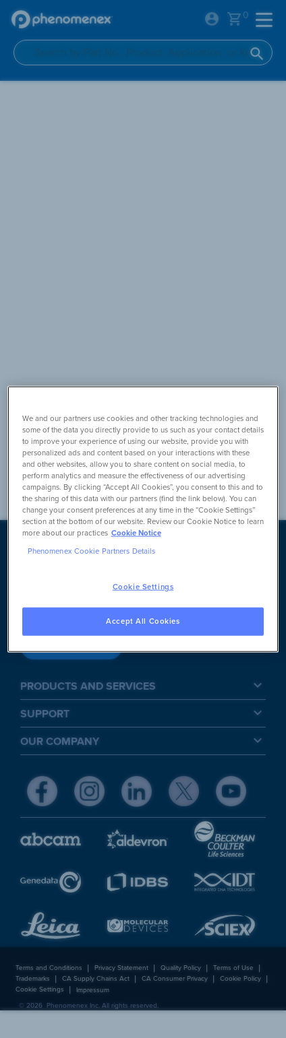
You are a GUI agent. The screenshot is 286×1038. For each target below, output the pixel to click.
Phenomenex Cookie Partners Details (92, 551)
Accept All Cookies (142, 621)
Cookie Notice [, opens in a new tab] (136, 533)
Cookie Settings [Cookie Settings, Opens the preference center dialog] (143, 587)
